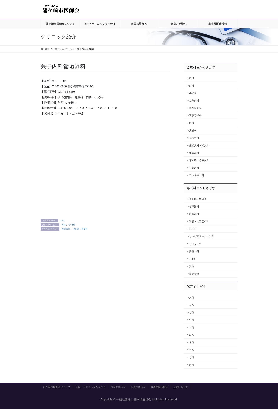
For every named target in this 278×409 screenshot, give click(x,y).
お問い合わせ (180, 387)
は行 (191, 335)
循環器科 (66, 229)
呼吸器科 (194, 214)
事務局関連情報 (159, 387)
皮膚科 (193, 130)
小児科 (72, 224)
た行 (191, 319)
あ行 (191, 297)
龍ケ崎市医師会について (57, 387)
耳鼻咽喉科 (195, 115)
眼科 (191, 122)
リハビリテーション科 (201, 236)
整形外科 (194, 100)
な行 (191, 327)
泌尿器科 (194, 152)
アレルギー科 (196, 175)
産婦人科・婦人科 (199, 145)
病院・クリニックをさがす (90, 387)
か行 (62, 220)
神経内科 (194, 167)
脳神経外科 (195, 108)
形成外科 (194, 138)
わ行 (191, 364)
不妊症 (193, 258)
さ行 (191, 312)
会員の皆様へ (138, 387)
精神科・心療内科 (199, 160)
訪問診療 (194, 273)
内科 (64, 224)
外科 (191, 85)
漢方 (191, 266)
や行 (191, 349)
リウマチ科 (195, 243)
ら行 (191, 357)
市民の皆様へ (118, 387)
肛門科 (193, 228)
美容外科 (194, 251)
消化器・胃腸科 (80, 229)
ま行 (191, 342)
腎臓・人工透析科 (199, 221)
